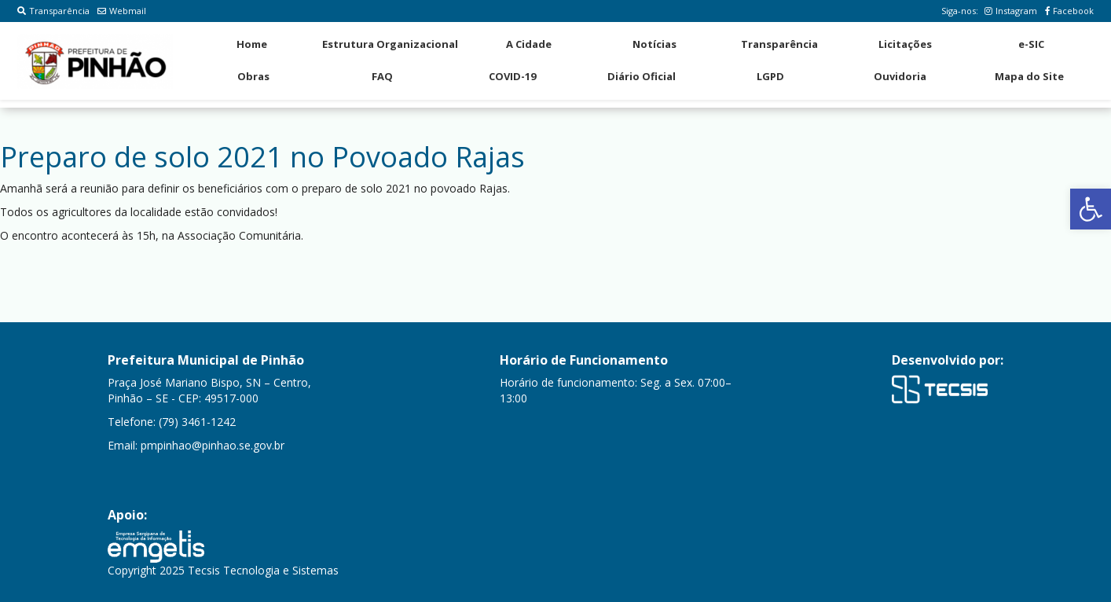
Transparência (53, 11)
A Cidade (529, 44)
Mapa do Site (1029, 76)
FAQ (382, 76)
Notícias (654, 44)
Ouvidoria (900, 76)
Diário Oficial (641, 76)
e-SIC (1031, 44)
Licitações (905, 44)
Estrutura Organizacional (390, 44)
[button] (1090, 209)
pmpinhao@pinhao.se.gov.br (212, 445)
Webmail (121, 11)
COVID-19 (512, 76)
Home (251, 44)
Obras (253, 76)
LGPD (770, 76)
